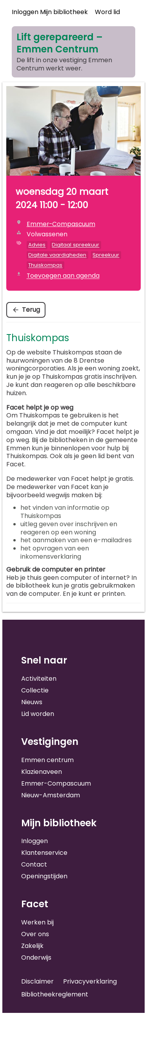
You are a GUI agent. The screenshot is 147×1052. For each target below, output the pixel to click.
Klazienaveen (41, 771)
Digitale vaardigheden (57, 255)
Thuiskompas (45, 265)
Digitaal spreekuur (75, 244)
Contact (34, 864)
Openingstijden (44, 876)
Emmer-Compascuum (56, 783)
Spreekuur (106, 255)
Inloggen (34, 840)
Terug (31, 309)
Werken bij (37, 922)
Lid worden (37, 713)
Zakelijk (32, 945)
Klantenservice (44, 852)
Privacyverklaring (90, 981)
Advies (36, 244)
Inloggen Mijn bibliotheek (50, 11)
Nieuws (31, 702)
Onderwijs (36, 957)
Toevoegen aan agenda (63, 276)
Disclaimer (37, 981)
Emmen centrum (47, 759)
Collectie (35, 690)
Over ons (35, 934)
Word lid (107, 11)
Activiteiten (38, 678)
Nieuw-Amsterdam (50, 795)
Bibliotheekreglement (54, 994)
